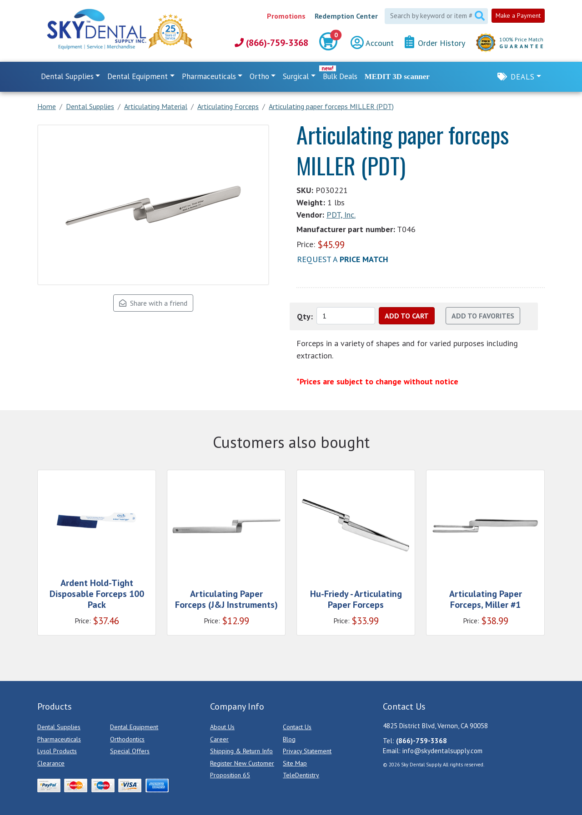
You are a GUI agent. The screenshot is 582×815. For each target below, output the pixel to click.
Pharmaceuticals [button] (209, 76)
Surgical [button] (296, 76)
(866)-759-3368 (271, 43)
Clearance (51, 763)
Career (219, 739)
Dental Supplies (58, 727)
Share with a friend (153, 303)
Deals (523, 77)
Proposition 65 (230, 775)
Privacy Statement (307, 751)
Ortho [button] (259, 76)
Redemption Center (346, 15)
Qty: (305, 316)
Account (372, 43)
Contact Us (297, 727)
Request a (342, 259)
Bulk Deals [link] (340, 76)
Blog (289, 739)
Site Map (295, 763)
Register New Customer (242, 763)
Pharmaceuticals (59, 739)
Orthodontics (127, 739)
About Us (222, 727)
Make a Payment (518, 15)
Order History (435, 42)
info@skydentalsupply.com (442, 750)
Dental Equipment (134, 727)
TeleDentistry (301, 775)
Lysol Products (57, 751)
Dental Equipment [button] (137, 76)
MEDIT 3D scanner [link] (397, 76)
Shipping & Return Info (241, 751)
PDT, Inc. (341, 214)
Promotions (286, 15)
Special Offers (130, 751)
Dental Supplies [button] (67, 76)
